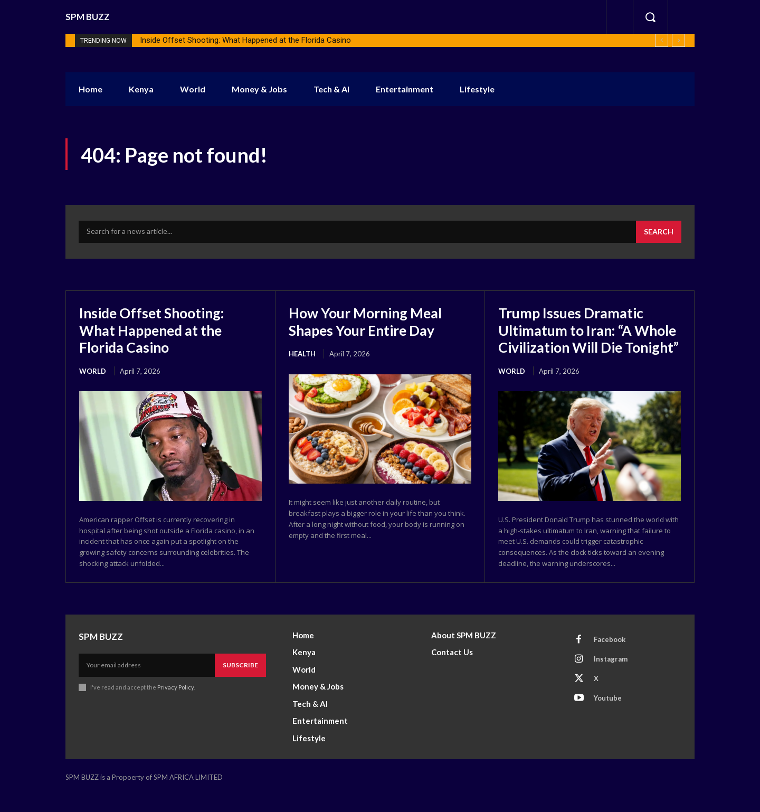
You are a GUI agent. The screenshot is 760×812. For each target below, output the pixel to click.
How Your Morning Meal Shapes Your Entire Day (370, 321)
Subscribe (240, 681)
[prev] (661, 40)
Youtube (608, 714)
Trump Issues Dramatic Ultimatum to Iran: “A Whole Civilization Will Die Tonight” (588, 338)
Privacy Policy (175, 703)
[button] (650, 17)
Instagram (611, 675)
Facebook (609, 656)
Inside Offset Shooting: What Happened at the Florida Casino (245, 40)
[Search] (658, 232)
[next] (678, 40)
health (302, 353)
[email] (147, 681)
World (92, 370)
